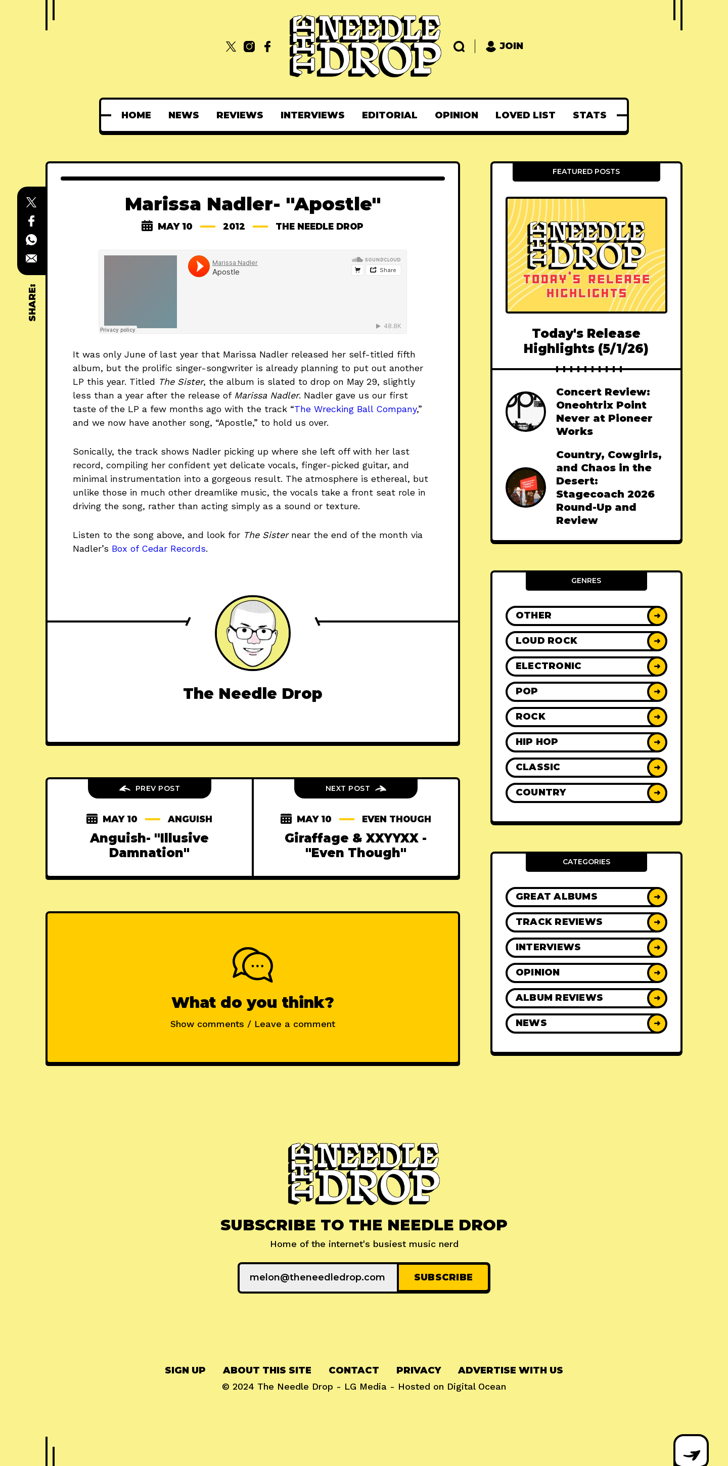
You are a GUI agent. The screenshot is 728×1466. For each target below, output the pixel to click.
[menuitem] (136, 115)
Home (136, 115)
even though (356, 830)
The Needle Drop (320, 226)
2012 (231, 226)
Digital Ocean (476, 1385)
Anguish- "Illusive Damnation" (149, 845)
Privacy (418, 1369)
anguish (190, 819)
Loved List (525, 115)
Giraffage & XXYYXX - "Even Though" (356, 856)
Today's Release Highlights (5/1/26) (586, 341)
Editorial (390, 115)
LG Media (365, 1385)
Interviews (313, 115)
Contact (354, 1369)
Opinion (456, 115)
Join (504, 46)
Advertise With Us (510, 1369)
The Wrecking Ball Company (355, 409)
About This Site (267, 1369)
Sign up (185, 1369)
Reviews (239, 115)
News (183, 115)
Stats (590, 115)
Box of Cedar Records (159, 548)
